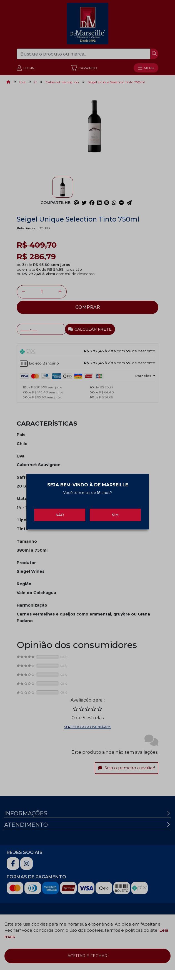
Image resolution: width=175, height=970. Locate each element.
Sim (115, 511)
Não (60, 511)
